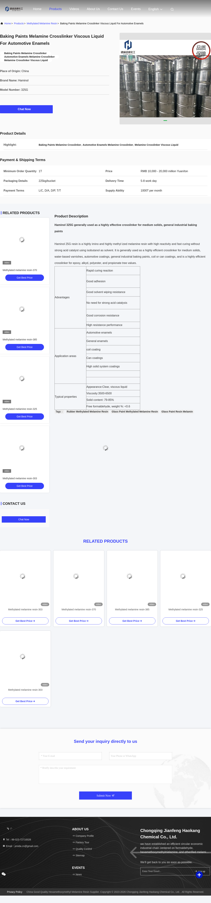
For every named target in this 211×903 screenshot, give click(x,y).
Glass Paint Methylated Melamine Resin (135, 411)
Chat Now (26, 109)
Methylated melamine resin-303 (20, 478)
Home (37, 9)
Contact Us (115, 9)
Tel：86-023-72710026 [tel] (16, 839)
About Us (93, 9)
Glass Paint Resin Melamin (177, 411)
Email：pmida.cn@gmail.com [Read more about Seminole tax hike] (20, 846)
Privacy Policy (14, 891)
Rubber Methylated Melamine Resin (87, 411)
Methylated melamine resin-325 (20, 409)
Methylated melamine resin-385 (20, 339)
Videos (74, 9)
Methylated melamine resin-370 (20, 270)
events (136, 9)
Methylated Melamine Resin (42, 23)
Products (55, 9)
